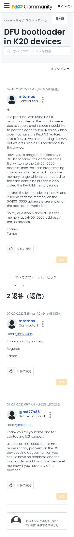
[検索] (37, 51)
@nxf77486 (23, 334)
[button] (43, 100)
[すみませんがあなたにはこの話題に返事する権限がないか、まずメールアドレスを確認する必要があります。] (43, 521)
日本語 (59, 19)
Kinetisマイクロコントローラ (26, 20)
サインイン (65, 6)
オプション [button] (58, 68)
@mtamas (23, 425)
